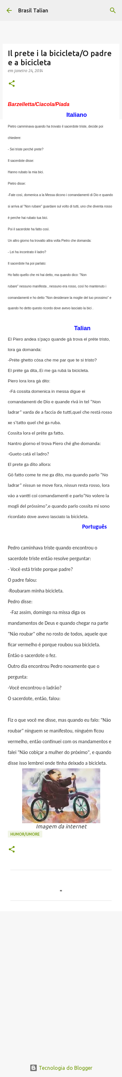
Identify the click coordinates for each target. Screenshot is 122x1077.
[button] (12, 84)
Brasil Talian (33, 10)
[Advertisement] (61, 982)
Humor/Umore (25, 834)
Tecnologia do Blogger (61, 1068)
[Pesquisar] (113, 10)
